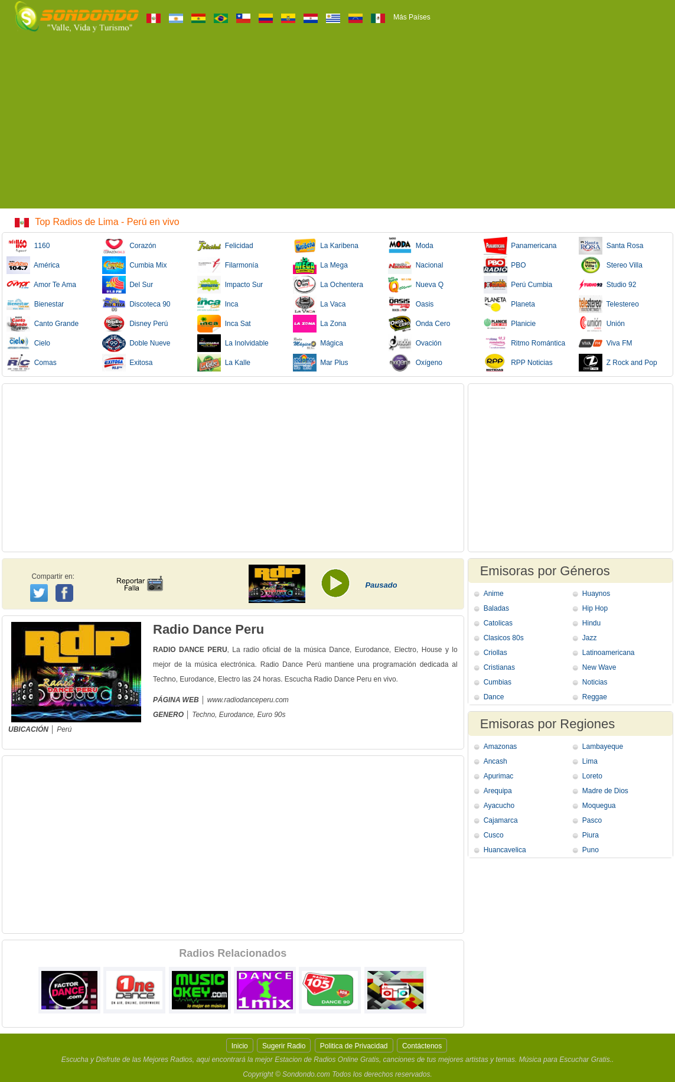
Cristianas (499, 667)
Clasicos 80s (504, 638)
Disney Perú (135, 324)
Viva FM (605, 343)
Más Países (412, 17)
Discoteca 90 (136, 304)
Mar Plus (320, 362)
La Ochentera (328, 285)
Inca (217, 304)
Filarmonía (227, 265)
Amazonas (500, 746)
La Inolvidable (233, 343)
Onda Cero (419, 324)
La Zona (320, 324)
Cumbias (497, 682)
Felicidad (225, 246)
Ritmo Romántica (525, 343)
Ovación (415, 343)
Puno (590, 850)
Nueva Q (416, 285)
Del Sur (128, 285)
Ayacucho (499, 805)
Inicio (239, 1046)
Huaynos (596, 593)
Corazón (129, 246)
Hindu (591, 623)
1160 (28, 246)
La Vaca (319, 304)
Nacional (415, 265)
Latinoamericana (608, 652)
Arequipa (498, 791)
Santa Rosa (611, 246)
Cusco (494, 835)
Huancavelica (505, 850)
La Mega (320, 265)
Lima (590, 761)
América (33, 265)
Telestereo (609, 304)
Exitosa (127, 362)
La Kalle (223, 362)
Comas (31, 362)
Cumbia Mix (134, 265)
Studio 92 (607, 285)
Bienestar (35, 304)
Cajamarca (501, 820)
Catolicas (498, 623)
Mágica (318, 343)
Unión (602, 324)
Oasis (410, 304)
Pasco (592, 820)
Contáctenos (422, 1046)
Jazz (589, 638)
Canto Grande (42, 324)
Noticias (595, 682)
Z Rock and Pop (618, 362)
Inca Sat (224, 324)
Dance (494, 697)
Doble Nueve (136, 343)
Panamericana (520, 246)
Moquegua (599, 805)
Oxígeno (415, 362)
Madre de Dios (605, 791)
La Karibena (325, 246)
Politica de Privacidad (354, 1046)
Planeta (509, 304)
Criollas (495, 652)
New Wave (599, 667)
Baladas (496, 608)
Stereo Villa (611, 265)
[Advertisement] (337, 125)
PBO (505, 265)
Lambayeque (602, 746)
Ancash (495, 761)
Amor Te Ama (41, 285)
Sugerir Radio (283, 1046)
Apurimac (499, 776)
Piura (590, 835)
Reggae (594, 697)
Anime (494, 593)
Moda (410, 246)
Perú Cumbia (518, 285)
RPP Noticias (518, 362)
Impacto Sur (230, 285)
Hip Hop (595, 608)
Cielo (28, 343)
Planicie (510, 324)
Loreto (592, 776)
